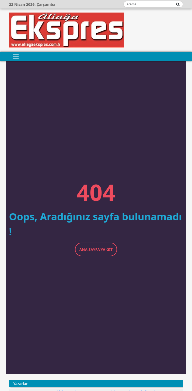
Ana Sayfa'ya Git (96, 249)
